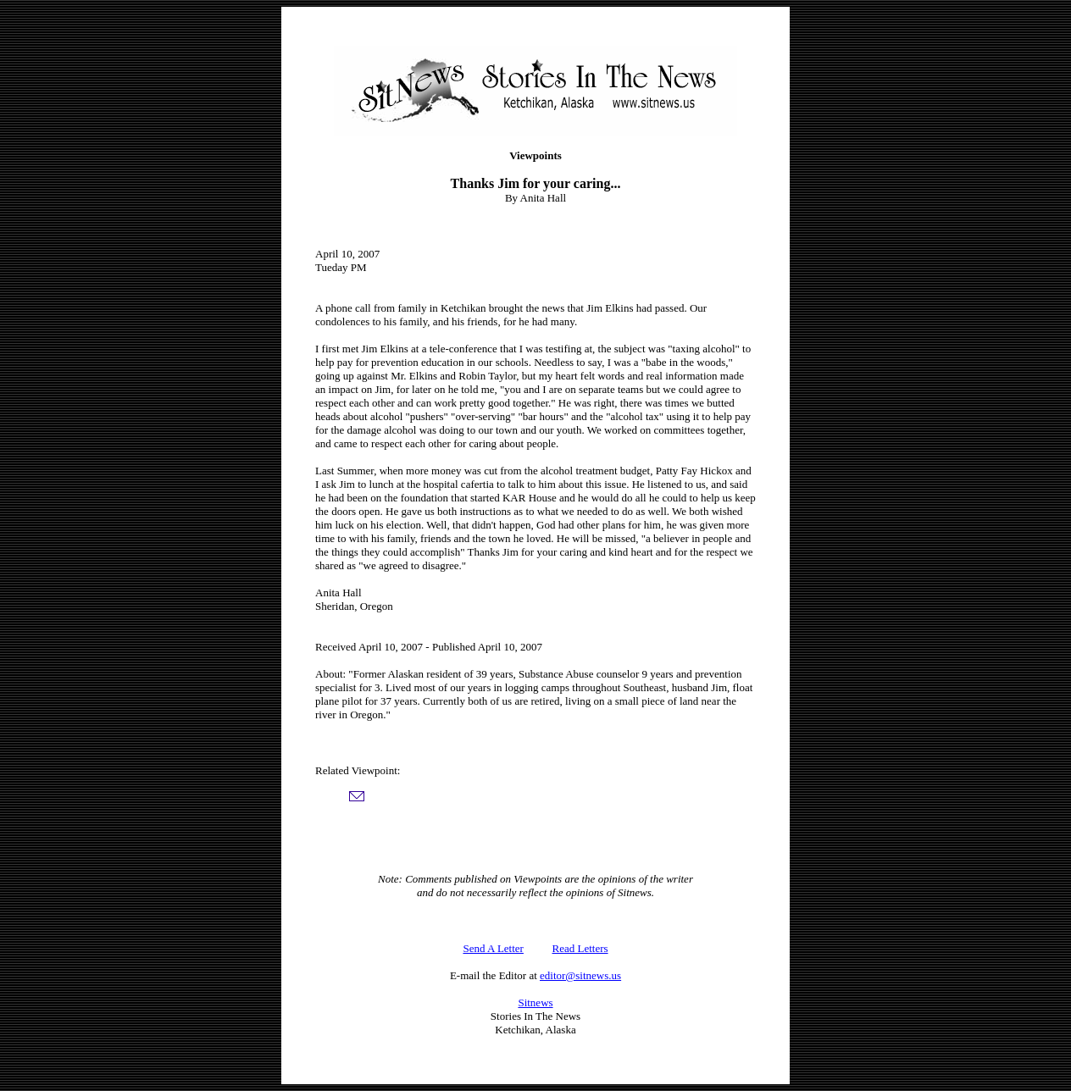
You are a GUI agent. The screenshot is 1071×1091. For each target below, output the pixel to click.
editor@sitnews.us (580, 975)
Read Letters (580, 948)
